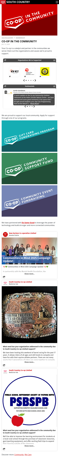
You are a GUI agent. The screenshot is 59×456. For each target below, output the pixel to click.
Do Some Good (28, 222)
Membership (20, 38)
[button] (4, 277)
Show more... (29, 274)
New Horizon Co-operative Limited (22, 233)
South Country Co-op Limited (20, 282)
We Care (28, 454)
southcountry (7, 38)
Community (19, 454)
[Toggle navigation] (57, 2)
